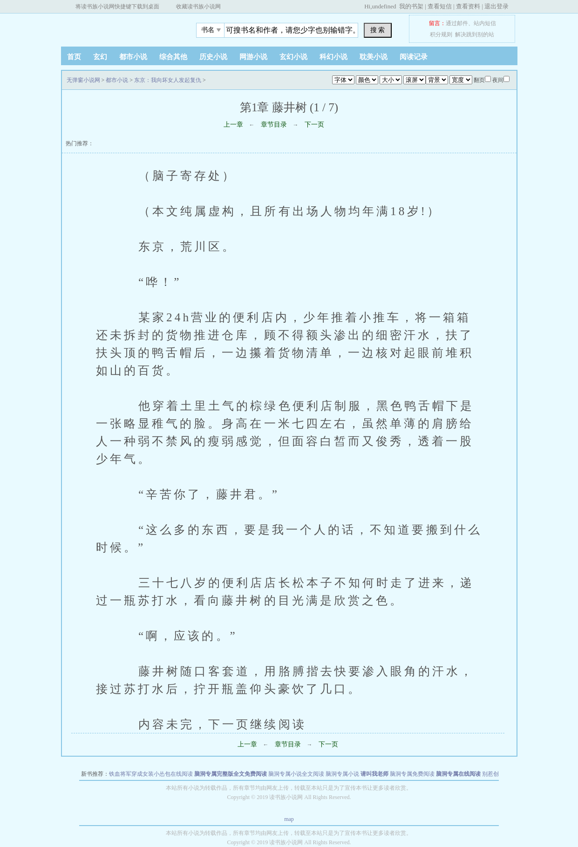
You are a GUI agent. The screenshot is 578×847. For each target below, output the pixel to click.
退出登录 (496, 6)
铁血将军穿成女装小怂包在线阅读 (151, 774)
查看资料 (468, 6)
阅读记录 (414, 57)
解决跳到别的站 (474, 34)
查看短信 (440, 6)
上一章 (233, 124)
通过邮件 (457, 23)
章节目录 (274, 124)
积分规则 (441, 34)
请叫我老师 (374, 774)
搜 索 (377, 30)
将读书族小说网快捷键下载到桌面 (117, 6)
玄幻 (100, 57)
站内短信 (485, 23)
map (289, 819)
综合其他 (173, 57)
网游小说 (253, 57)
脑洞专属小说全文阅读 (296, 774)
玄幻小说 (293, 57)
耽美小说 (374, 57)
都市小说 (133, 57)
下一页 (314, 124)
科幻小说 (333, 57)
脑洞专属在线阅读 (458, 774)
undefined (384, 6)
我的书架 (411, 6)
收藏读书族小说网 (198, 6)
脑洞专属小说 (342, 774)
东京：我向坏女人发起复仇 (167, 80)
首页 (74, 57)
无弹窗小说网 (119, 27)
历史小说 (213, 57)
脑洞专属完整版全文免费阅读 (230, 774)
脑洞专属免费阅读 (412, 774)
